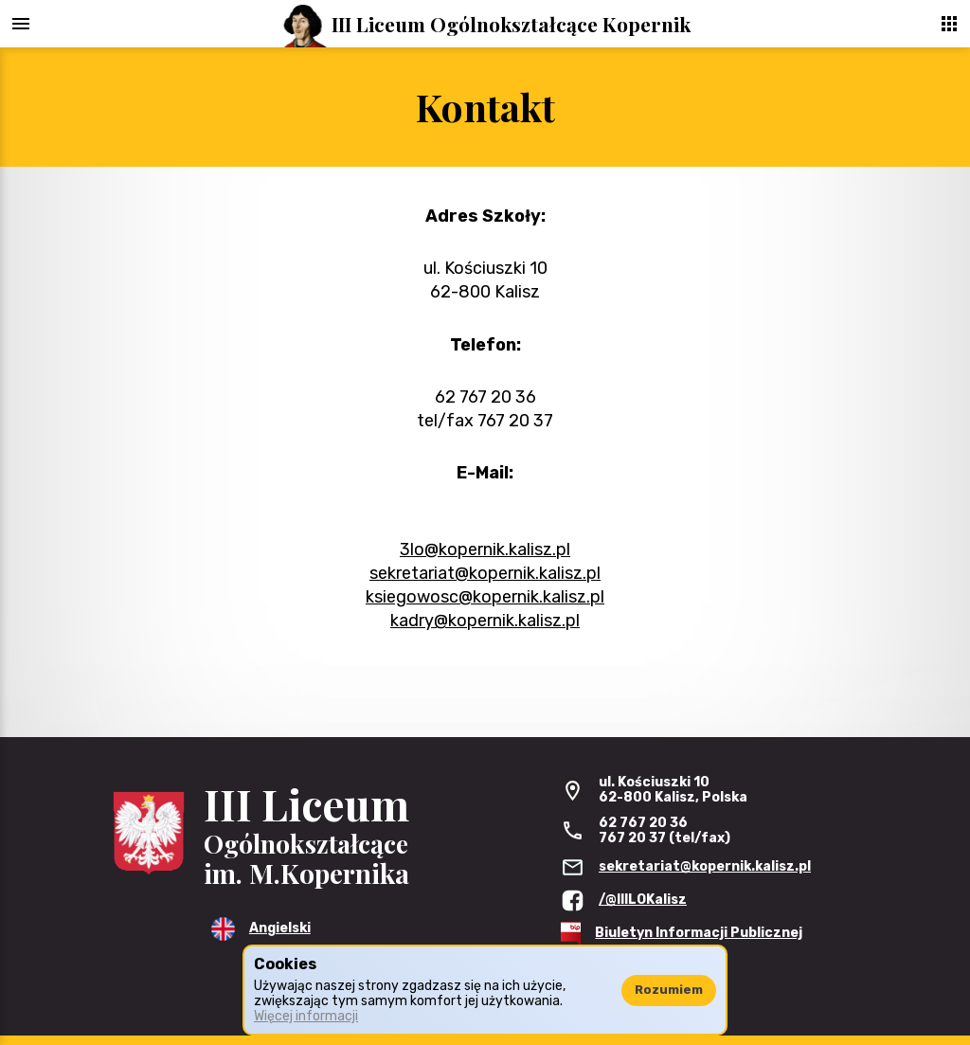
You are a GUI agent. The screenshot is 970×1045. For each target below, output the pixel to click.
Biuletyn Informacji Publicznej (698, 933)
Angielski (280, 928)
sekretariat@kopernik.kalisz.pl (485, 573)
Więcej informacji (306, 1016)
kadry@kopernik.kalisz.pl (485, 620)
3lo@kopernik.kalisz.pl (485, 549)
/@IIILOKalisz (643, 900)
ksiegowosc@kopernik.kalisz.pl (485, 596)
